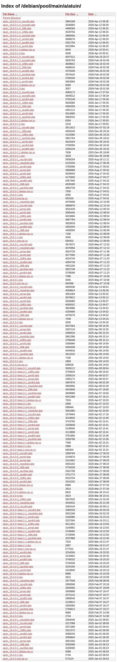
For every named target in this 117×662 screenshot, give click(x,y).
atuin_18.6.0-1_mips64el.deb (18, 248)
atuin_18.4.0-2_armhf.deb (17, 595)
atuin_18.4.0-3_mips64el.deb (18, 503)
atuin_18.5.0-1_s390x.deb (17, 340)
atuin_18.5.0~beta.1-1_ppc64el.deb (22, 538)
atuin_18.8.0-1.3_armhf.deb (18, 81)
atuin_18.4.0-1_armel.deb (17, 641)
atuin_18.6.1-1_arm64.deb (17, 219)
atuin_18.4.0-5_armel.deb (17, 460)
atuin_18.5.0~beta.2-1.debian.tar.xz (22, 442)
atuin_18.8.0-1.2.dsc (14, 124)
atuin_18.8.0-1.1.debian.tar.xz (19, 152)
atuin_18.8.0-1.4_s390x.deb (18, 32)
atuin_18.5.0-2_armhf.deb (17, 301)
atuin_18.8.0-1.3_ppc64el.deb (19, 74)
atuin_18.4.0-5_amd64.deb (17, 474)
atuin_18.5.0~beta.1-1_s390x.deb (21, 524)
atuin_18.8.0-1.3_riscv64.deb (18, 57)
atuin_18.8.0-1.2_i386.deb (17, 106)
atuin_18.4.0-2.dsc (13, 616)
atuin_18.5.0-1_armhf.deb (17, 343)
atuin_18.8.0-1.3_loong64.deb (19, 60)
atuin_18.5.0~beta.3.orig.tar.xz (19, 407)
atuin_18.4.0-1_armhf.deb (17, 627)
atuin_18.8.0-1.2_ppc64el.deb (19, 117)
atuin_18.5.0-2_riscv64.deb (17, 287)
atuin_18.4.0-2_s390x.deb (17, 588)
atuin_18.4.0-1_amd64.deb (17, 634)
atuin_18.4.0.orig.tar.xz (15, 658)
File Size (70, 14)
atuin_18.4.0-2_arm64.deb (17, 605)
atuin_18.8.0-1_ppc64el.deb (18, 188)
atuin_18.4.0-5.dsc (13, 488)
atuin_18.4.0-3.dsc (13, 577)
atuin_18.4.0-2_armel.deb (17, 591)
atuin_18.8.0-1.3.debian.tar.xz (19, 85)
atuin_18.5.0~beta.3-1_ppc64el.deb (22, 393)
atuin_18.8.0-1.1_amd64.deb (18, 149)
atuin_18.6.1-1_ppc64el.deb (18, 223)
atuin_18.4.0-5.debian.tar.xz (18, 485)
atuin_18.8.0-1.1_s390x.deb (18, 134)
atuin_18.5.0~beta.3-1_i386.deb (20, 389)
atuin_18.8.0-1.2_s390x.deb (18, 103)
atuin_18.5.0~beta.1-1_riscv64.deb (22, 510)
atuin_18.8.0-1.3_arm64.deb (18, 78)
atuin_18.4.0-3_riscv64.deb (17, 506)
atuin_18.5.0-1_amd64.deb (17, 350)
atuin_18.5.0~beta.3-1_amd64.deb (21, 396)
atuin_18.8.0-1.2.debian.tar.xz (19, 120)
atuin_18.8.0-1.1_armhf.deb (18, 141)
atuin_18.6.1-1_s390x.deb (17, 216)
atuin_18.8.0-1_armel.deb (17, 170)
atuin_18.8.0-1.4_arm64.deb (18, 39)
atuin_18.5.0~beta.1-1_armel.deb (21, 527)
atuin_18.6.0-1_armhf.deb (17, 255)
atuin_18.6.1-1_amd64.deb (17, 227)
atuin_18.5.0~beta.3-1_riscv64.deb (22, 368)
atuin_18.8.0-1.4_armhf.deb (18, 46)
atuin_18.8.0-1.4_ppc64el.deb (19, 35)
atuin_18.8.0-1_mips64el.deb (18, 163)
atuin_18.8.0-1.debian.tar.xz (18, 191)
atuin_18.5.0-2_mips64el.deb (18, 290)
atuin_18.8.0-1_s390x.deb (17, 177)
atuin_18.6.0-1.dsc (13, 280)
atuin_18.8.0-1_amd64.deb (17, 180)
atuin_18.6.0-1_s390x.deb (17, 258)
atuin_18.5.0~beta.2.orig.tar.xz (19, 450)
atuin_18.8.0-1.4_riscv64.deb (18, 21)
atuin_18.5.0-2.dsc (13, 322)
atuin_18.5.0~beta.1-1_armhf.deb (21, 517)
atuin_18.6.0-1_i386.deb (16, 265)
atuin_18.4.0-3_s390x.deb (17, 499)
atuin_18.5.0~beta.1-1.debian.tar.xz (22, 541)
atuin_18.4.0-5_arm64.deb (17, 481)
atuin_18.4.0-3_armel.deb (17, 556)
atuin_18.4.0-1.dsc (13, 655)
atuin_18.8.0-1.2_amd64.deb (18, 110)
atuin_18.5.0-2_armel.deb (17, 294)
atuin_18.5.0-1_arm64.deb (17, 333)
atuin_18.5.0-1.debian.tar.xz (18, 357)
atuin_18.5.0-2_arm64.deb (17, 297)
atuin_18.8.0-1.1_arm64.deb (18, 145)
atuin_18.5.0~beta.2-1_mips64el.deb (23, 410)
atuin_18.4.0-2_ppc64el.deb (18, 609)
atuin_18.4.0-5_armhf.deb (17, 457)
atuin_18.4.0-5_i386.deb (16, 467)
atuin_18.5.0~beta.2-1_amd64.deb (21, 435)
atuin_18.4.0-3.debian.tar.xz (18, 573)
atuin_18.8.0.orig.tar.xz (15, 198)
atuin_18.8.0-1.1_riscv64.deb (18, 127)
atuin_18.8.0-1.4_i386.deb (17, 28)
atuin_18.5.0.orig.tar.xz (15, 365)
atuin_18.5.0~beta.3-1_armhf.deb (21, 375)
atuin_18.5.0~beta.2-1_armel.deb (21, 428)
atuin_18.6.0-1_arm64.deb (17, 272)
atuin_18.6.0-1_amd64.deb (17, 262)
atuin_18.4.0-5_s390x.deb (17, 478)
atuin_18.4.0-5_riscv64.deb (17, 453)
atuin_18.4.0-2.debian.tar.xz (18, 612)
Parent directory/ (12, 18)
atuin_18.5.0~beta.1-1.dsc (17, 545)
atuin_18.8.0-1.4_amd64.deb (18, 42)
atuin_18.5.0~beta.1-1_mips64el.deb (23, 513)
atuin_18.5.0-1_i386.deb (16, 347)
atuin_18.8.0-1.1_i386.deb (17, 131)
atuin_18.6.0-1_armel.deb (17, 251)
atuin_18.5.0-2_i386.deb (16, 315)
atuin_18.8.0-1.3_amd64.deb (18, 71)
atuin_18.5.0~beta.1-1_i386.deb (20, 534)
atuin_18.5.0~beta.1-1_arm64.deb (21, 520)
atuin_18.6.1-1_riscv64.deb (17, 205)
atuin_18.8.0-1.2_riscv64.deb (18, 92)
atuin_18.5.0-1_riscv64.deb (17, 326)
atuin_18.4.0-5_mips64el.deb (18, 464)
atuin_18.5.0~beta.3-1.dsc (17, 403)
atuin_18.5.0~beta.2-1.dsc (17, 446)
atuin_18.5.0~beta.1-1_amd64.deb (21, 531)
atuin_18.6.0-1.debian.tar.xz (18, 276)
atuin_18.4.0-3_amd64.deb (17, 559)
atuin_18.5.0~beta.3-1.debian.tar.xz (22, 400)
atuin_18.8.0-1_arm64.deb (17, 166)
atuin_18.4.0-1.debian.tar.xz (18, 651)
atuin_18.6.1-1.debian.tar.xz (18, 234)
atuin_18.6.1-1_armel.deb (17, 209)
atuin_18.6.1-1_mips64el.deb (18, 202)
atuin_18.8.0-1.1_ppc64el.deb (19, 138)
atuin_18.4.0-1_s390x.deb (17, 630)
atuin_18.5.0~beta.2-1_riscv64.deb (22, 414)
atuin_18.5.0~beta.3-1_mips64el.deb (23, 386)
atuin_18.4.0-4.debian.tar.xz (18, 492)
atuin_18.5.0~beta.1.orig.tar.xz (19, 549)
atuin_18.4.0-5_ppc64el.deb (18, 471)
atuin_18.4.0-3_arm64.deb (17, 552)
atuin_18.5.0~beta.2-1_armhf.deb (21, 432)
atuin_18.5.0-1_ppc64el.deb (18, 354)
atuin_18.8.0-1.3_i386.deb (17, 67)
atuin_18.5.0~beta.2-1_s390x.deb (21, 418)
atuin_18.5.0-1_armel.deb (17, 329)
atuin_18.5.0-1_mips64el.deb (18, 336)
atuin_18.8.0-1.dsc (13, 195)
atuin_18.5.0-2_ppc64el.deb (18, 308)
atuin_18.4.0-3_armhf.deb (17, 570)
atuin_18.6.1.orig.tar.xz (15, 241)
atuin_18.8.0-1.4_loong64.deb (19, 25)
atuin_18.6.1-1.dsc (13, 237)
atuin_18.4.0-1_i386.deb (16, 644)
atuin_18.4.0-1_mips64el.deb (18, 619)
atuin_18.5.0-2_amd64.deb (17, 311)
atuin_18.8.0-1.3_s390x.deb (18, 64)
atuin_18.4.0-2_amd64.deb (17, 598)
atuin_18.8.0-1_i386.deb (16, 184)
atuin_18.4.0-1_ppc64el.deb (18, 648)
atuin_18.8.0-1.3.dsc (14, 88)
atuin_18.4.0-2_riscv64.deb (17, 584)
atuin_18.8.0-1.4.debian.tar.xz (19, 49)
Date (91, 14)
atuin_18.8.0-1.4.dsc (14, 53)
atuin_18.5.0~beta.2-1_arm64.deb (21, 425)
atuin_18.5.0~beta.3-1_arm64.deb (21, 382)
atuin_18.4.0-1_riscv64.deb (17, 623)
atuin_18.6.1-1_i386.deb (16, 230)
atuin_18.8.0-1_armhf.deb (17, 173)
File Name (8, 14)
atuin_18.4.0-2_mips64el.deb (18, 580)
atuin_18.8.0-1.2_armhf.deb (18, 113)
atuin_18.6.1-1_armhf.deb (17, 212)
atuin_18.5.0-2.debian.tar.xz (18, 319)
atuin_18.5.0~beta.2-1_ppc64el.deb (22, 439)
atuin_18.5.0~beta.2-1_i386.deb (20, 421)
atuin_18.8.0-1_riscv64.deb (17, 159)
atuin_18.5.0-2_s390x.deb (17, 304)
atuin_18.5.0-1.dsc (13, 361)
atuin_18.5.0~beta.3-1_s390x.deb (21, 372)
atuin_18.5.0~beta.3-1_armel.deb (21, 379)
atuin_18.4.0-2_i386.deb (16, 602)
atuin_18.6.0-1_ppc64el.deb (18, 269)
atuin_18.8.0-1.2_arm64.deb (18, 99)
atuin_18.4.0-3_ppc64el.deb (18, 566)
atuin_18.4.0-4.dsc (13, 496)
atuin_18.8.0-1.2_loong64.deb (19, 96)
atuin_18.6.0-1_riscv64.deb (17, 244)
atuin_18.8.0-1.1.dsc (14, 156)
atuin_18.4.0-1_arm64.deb (17, 637)
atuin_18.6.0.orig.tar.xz (15, 283)
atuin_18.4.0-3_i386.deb (16, 563)
